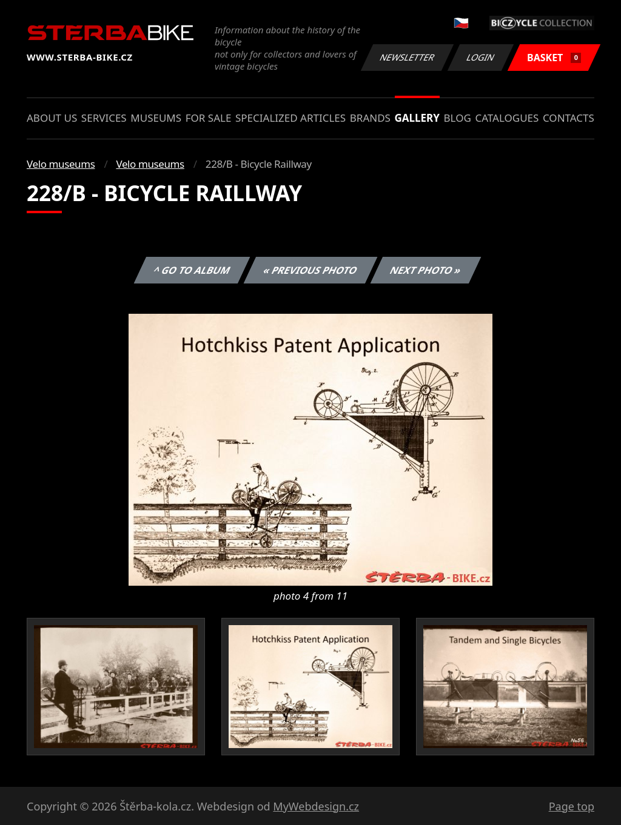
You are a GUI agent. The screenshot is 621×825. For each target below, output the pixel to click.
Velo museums (61, 164)
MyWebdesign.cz (316, 806)
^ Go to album (191, 270)
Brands (370, 118)
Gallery (417, 118)
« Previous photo (310, 270)
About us (52, 118)
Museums (155, 118)
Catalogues (507, 118)
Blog (457, 118)
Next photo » (426, 270)
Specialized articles (290, 118)
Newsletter (407, 57)
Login (481, 57)
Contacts (568, 118)
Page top (571, 806)
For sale (209, 118)
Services (104, 118)
